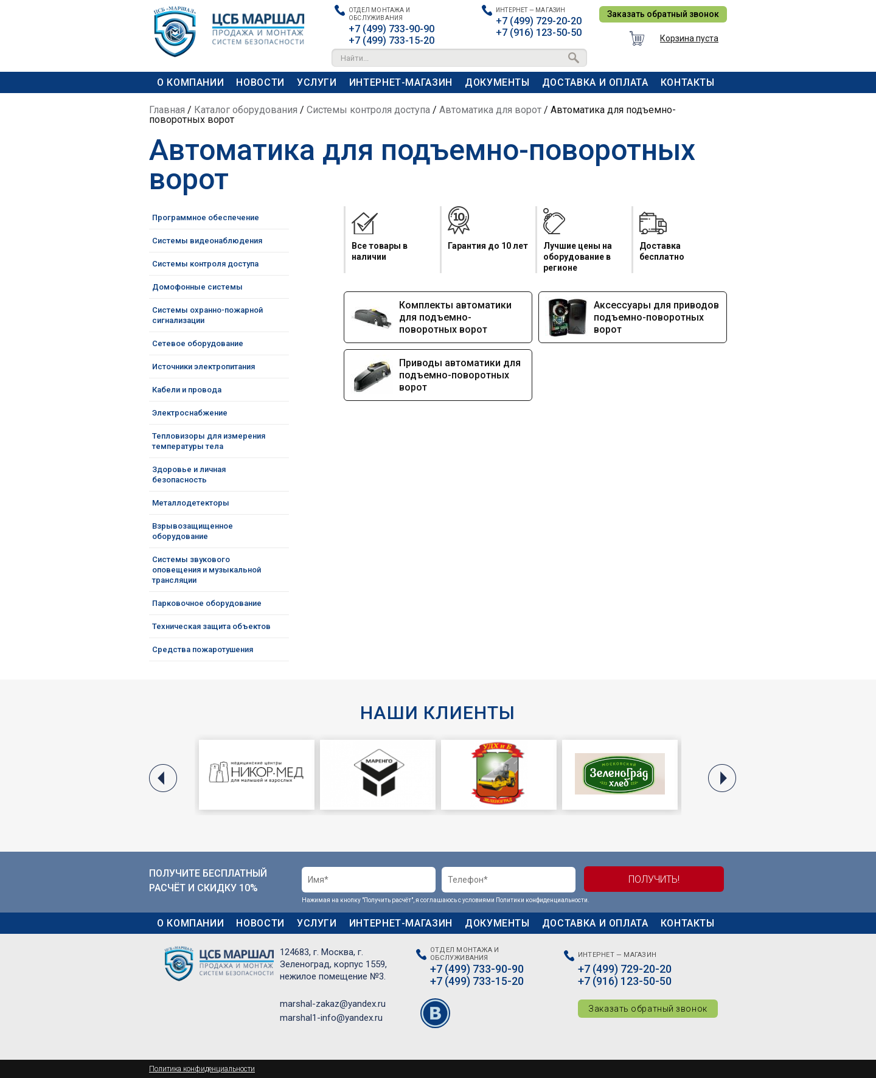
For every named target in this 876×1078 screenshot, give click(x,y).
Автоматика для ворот (490, 110)
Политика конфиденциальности (202, 1069)
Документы (497, 82)
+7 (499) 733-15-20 (391, 40)
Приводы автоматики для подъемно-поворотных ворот (460, 375)
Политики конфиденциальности (542, 900)
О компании (190, 82)
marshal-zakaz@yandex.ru (333, 1003)
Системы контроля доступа (368, 110)
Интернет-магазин (401, 82)
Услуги (317, 82)
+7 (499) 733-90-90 (391, 29)
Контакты (688, 82)
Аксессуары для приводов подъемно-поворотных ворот (656, 317)
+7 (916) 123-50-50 (539, 32)
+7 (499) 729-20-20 (539, 21)
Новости (260, 82)
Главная (167, 110)
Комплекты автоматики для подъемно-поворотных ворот (455, 317)
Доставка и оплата (595, 82)
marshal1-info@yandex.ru (331, 1017)
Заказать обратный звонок (663, 14)
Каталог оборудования (245, 110)
